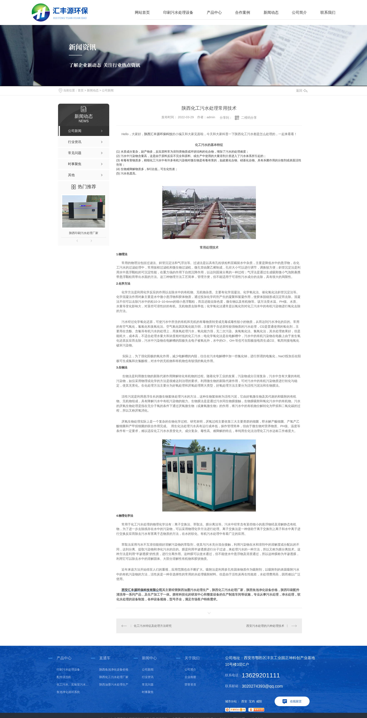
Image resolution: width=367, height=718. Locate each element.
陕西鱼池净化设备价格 (113, 669)
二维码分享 (249, 117)
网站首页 (142, 12)
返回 (301, 90)
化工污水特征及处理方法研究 (153, 625)
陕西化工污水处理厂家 (113, 677)
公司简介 (299, 12)
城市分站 (231, 701)
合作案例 (242, 12)
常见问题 (148, 684)
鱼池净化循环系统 (68, 692)
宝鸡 (252, 701)
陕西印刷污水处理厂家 (83, 233)
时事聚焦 (148, 692)
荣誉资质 (190, 684)
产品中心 (214, 12)
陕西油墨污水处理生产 (113, 684)
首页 (81, 90)
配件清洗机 (64, 677)
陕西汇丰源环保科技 (158, 134)
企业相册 (190, 677)
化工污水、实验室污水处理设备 (74, 684)
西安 (244, 701)
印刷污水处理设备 (178, 12)
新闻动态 (271, 12)
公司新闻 (108, 90)
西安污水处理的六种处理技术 (265, 625)
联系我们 (327, 12)
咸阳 (259, 701)
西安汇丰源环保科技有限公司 (142, 590)
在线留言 (296, 701)
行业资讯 (148, 677)
